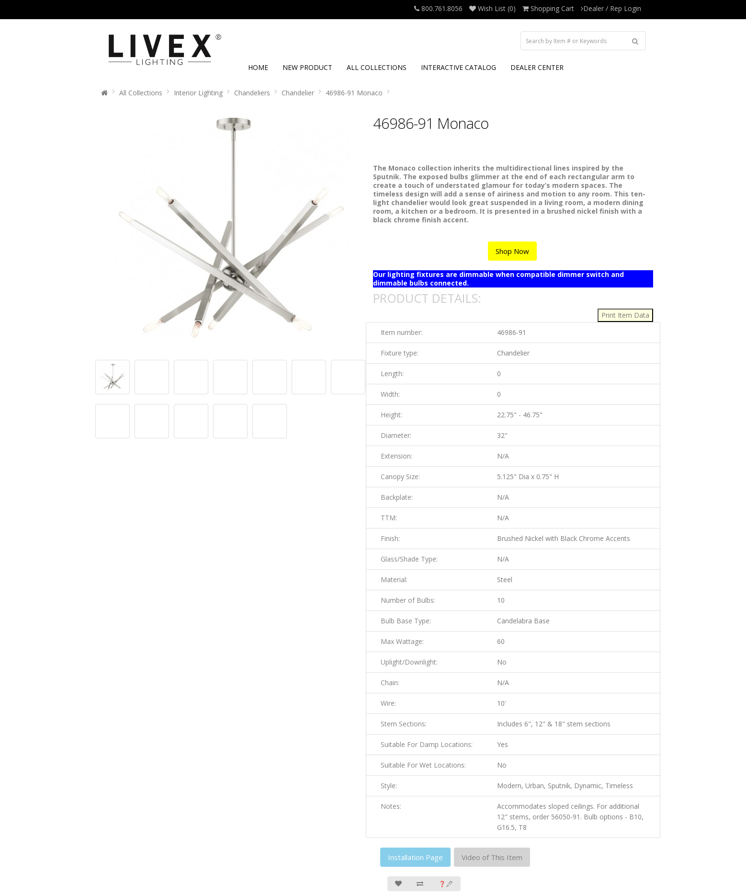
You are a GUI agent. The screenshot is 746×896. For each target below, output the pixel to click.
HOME (258, 67)
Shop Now (512, 251)
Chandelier (298, 92)
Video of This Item (492, 857)
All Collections (140, 92)
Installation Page (415, 857)
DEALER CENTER (537, 67)
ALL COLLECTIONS (377, 67)
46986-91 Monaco (354, 92)
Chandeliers (252, 92)
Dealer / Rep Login (611, 8)
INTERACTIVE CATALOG (458, 67)
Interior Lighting (198, 92)
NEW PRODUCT (307, 67)
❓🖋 (446, 884)
